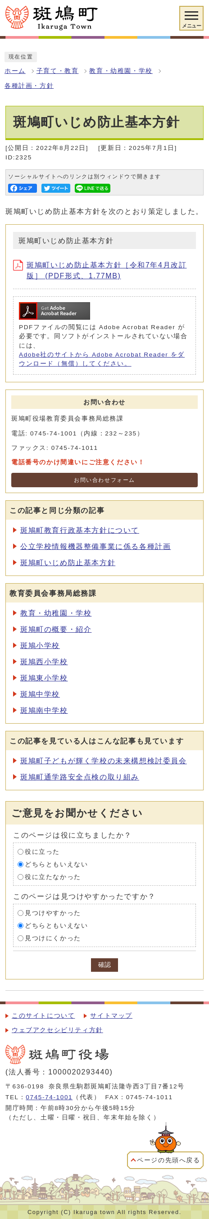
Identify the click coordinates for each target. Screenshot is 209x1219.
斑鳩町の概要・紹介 (55, 629)
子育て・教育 (57, 71)
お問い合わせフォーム (104, 480)
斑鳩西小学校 (44, 662)
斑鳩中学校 (40, 694)
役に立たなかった (53, 877)
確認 (104, 964)
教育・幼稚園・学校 (120, 71)
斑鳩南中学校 (44, 710)
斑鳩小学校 (40, 645)
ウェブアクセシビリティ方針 (57, 1030)
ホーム (15, 71)
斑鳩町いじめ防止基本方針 (67, 562)
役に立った (42, 851)
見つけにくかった (53, 938)
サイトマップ (111, 1015)
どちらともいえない (56, 864)
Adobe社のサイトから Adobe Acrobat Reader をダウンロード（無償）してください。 (102, 359)
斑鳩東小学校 (44, 678)
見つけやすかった (53, 913)
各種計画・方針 (29, 85)
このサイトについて (43, 1015)
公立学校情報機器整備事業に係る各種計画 (95, 546)
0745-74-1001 (49, 1097)
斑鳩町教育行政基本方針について (79, 530)
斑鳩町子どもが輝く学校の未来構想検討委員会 (103, 761)
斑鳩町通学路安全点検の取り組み (79, 777)
